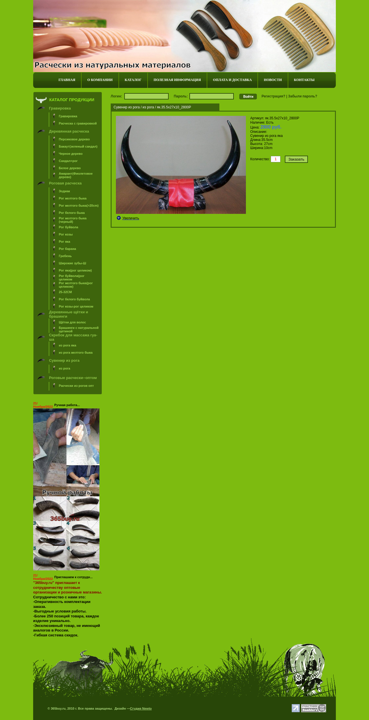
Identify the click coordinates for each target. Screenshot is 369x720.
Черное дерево (70, 153)
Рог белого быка (72, 212)
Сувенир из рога (64, 360)
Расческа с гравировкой (78, 123)
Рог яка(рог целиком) (75, 270)
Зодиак (64, 191)
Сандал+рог (68, 161)
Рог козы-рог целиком (76, 306)
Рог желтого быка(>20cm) (79, 205)
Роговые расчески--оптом (73, 378)
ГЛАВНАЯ (67, 80)
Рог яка (64, 241)
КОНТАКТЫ (304, 80)
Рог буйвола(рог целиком (71, 277)
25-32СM (65, 292)
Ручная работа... (67, 405)
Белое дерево (70, 168)
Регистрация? (273, 96)
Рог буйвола (68, 227)
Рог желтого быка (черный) (72, 219)
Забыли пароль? (302, 96)
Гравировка (60, 108)
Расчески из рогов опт (76, 385)
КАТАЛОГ (133, 80)
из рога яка (67, 345)
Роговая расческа (65, 183)
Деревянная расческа (69, 131)
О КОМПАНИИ (99, 80)
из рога (64, 368)
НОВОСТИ (273, 80)
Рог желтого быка (72, 198)
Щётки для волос (72, 322)
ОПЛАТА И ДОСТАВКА (232, 80)
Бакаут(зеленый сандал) (78, 146)
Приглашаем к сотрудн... (73, 577)
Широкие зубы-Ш (72, 263)
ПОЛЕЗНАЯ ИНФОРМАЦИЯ (177, 80)
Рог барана (67, 248)
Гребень (65, 256)
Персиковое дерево (74, 139)
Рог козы (66, 234)
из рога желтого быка (76, 352)
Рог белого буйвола (74, 299)
